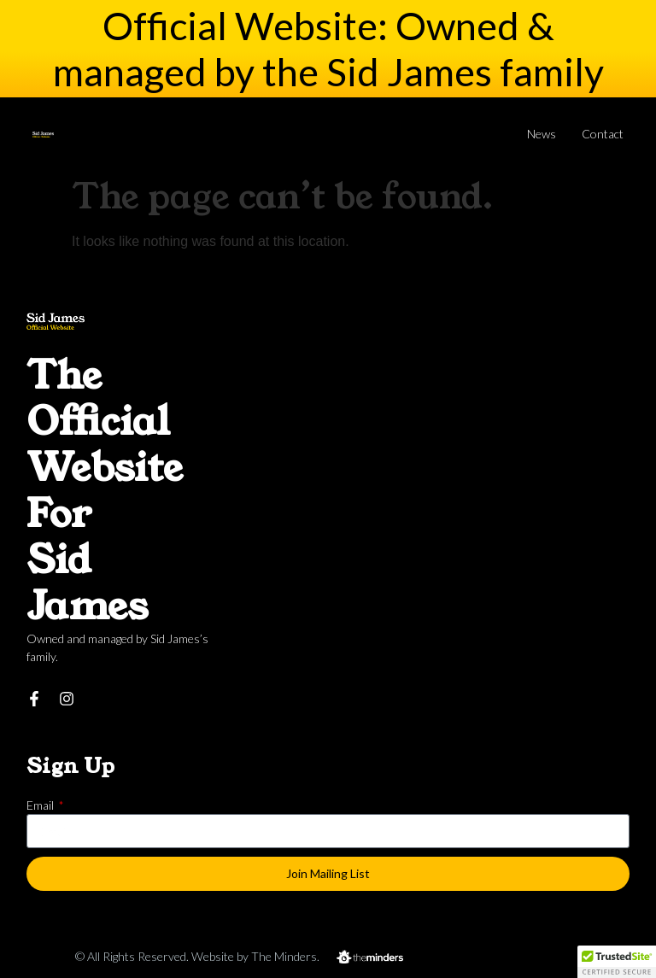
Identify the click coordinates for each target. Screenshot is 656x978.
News (541, 133)
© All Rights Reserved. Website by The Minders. (197, 956)
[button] (616, 962)
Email (41, 805)
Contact (603, 133)
